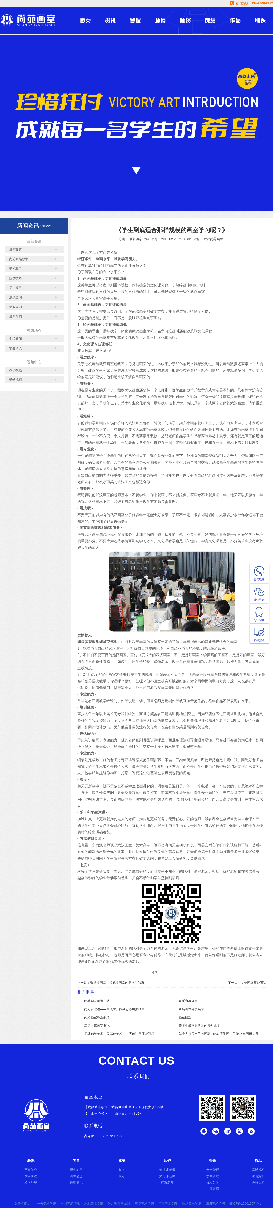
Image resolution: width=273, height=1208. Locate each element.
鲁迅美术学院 (191, 1203)
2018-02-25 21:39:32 (176, 239)
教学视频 (15, 370)
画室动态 (76, 1176)
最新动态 (15, 316)
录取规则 (15, 307)
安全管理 (212, 1170)
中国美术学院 (70, 1203)
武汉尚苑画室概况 (97, 1025)
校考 (122, 1176)
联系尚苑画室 (188, 1001)
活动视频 (15, 380)
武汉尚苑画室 (213, 239)
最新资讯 (76, 1182)
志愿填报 (212, 1189)
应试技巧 (15, 278)
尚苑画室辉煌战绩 (97, 1017)
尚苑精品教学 (18, 259)
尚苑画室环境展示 (191, 1009)
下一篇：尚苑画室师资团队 (247, 982)
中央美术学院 (46, 1203)
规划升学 (212, 1182)
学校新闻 (15, 338)
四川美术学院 (215, 1203)
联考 (122, 1170)
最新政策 (15, 249)
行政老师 (167, 1182)
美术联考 (15, 268)
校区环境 (30, 1182)
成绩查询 (15, 297)
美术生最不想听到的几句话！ (199, 1025)
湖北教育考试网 (119, 1203)
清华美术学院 (144, 1203)
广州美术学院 (167, 1203)
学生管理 (212, 1176)
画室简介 (30, 1170)
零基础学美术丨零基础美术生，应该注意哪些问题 (119, 1034)
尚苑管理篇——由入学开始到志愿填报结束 (114, 1009)
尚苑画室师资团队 (97, 1001)
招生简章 (15, 288)
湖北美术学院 (93, 1203)
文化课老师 (167, 1176)
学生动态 (15, 348)
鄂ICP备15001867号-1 (245, 1203)
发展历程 (30, 1176)
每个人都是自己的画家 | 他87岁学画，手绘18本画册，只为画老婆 (218, 1034)
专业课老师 (167, 1170)
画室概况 (185, 1017)
